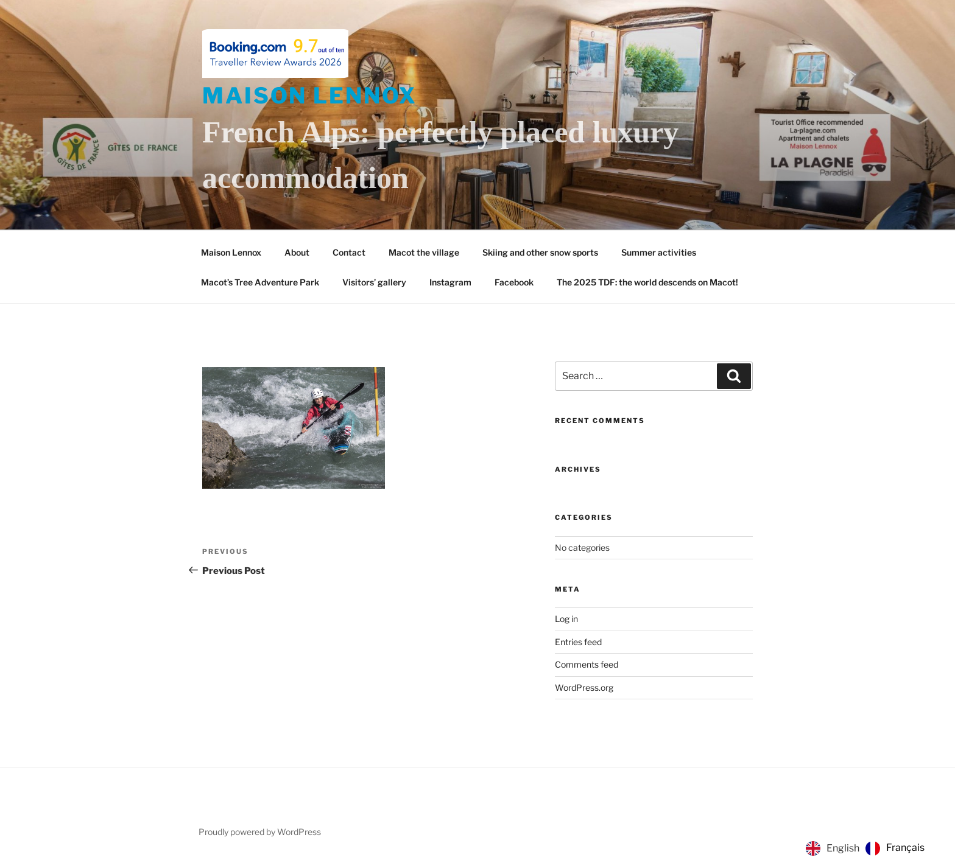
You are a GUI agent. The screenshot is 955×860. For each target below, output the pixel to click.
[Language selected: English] (868, 848)
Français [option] (905, 847)
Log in (566, 619)
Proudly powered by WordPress (260, 832)
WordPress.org (584, 687)
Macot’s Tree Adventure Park (260, 282)
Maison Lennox (309, 95)
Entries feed (578, 642)
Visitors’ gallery (374, 282)
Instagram (450, 282)
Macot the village (424, 252)
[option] (895, 848)
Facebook (514, 282)
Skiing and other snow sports (540, 252)
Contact (349, 252)
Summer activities (658, 252)
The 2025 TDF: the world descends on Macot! (647, 282)
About (296, 252)
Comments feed (586, 664)
